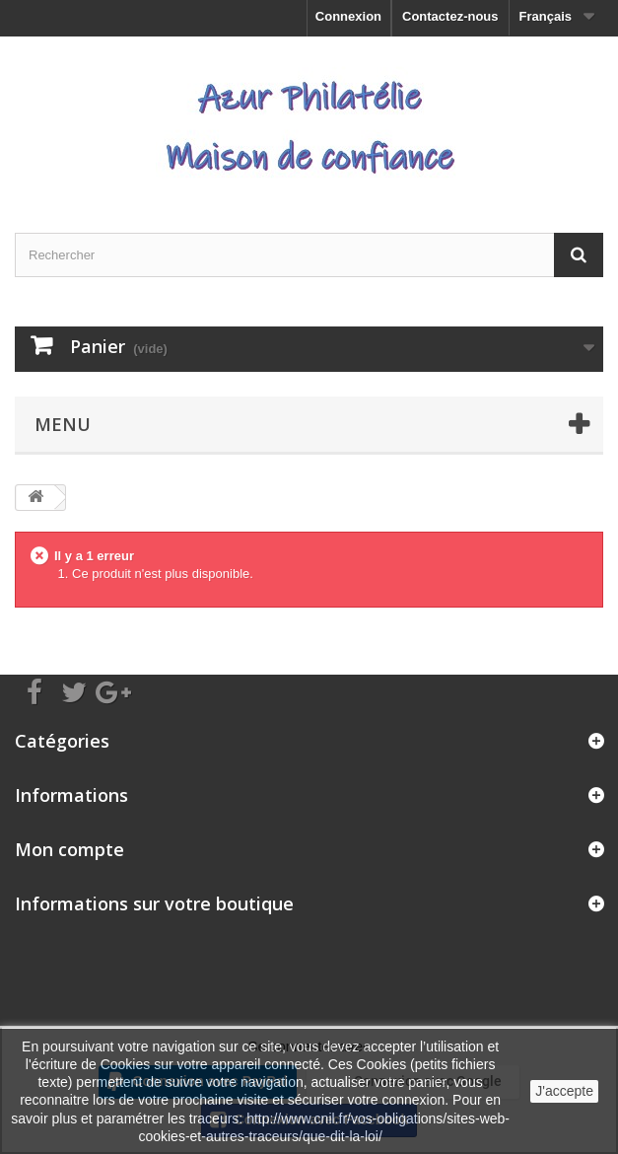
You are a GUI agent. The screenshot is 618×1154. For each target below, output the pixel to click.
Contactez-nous (450, 16)
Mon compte (69, 849)
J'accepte (564, 1091)
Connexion (348, 16)
